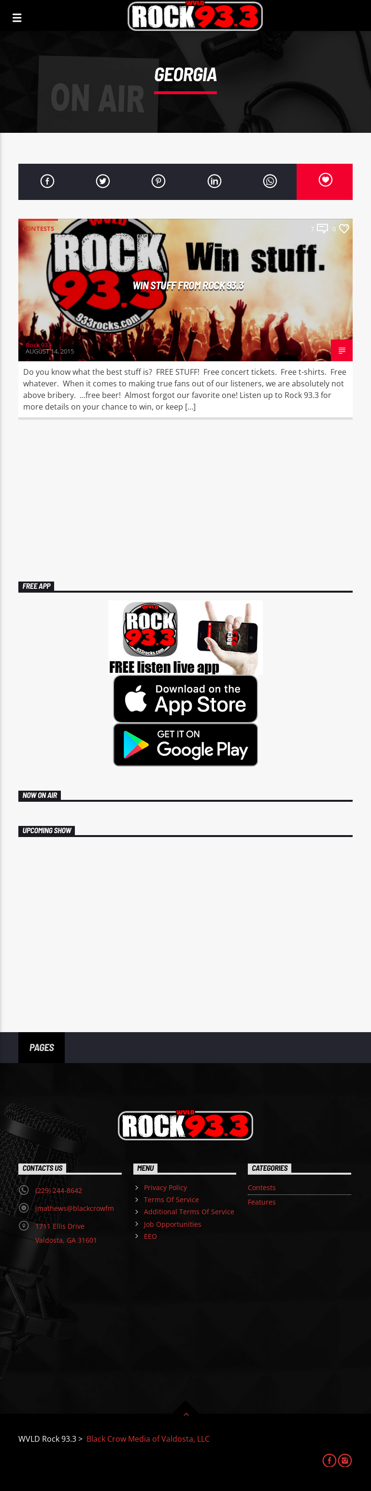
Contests (38, 228)
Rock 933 (38, 345)
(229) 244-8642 (58, 1190)
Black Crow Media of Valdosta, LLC (147, 1439)
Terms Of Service (171, 1199)
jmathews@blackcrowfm (74, 1208)
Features (262, 1202)
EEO (150, 1236)
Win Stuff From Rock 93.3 (187, 285)
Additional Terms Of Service (189, 1211)
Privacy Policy (165, 1187)
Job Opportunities (172, 1224)
